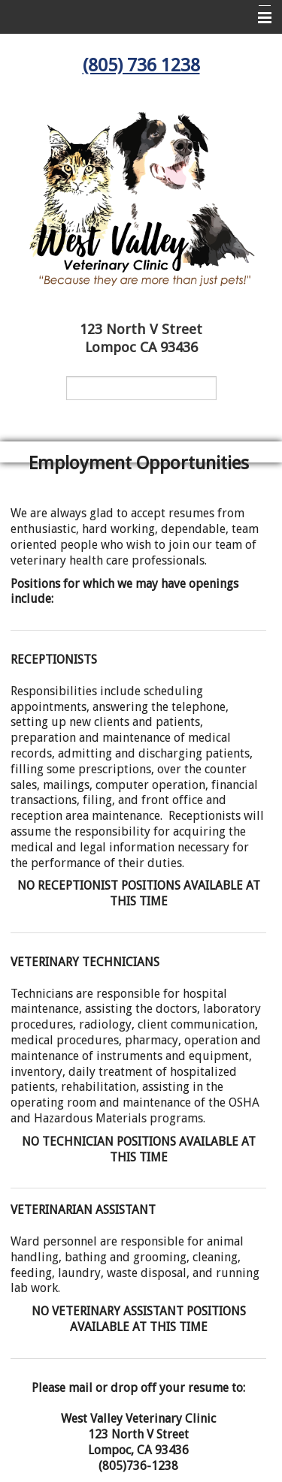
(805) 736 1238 (141, 65)
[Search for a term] (141, 388)
